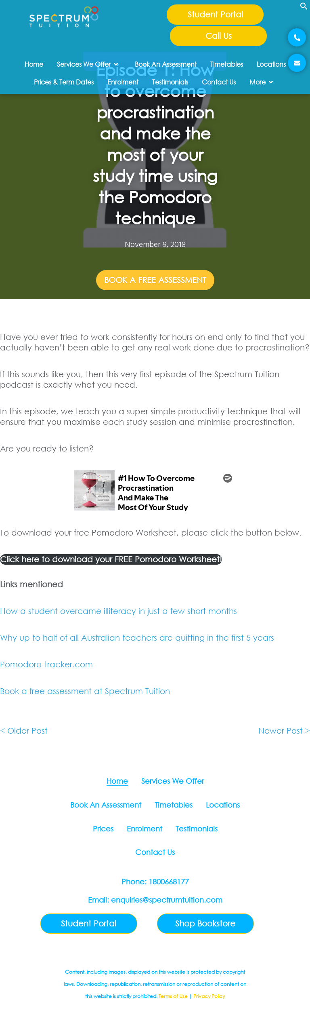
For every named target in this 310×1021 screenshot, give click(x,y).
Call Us (218, 35)
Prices (103, 828)
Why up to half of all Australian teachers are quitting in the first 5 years (137, 637)
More (261, 82)
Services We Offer (87, 64)
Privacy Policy (209, 996)
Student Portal (215, 14)
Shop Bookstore (205, 923)
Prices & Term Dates (64, 82)
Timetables (226, 64)
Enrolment (122, 82)
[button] (304, 8)
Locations (271, 64)
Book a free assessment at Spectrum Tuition (85, 691)
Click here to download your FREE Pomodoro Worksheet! (111, 559)
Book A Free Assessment (155, 280)
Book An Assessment (166, 64)
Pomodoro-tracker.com (46, 664)
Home (34, 64)
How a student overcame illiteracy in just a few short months (119, 611)
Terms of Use (173, 996)
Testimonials (170, 82)
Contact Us (219, 82)
